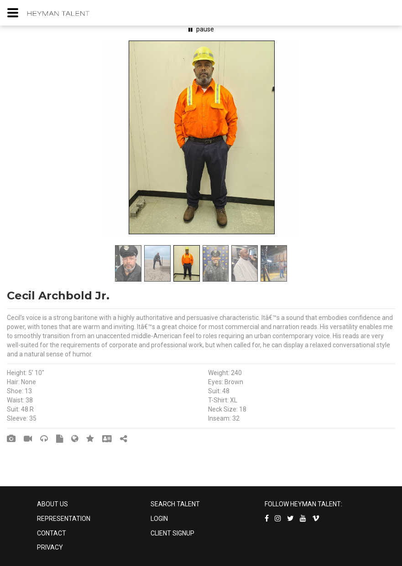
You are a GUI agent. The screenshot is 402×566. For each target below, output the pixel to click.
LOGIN (159, 518)
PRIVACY (50, 547)
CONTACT (51, 533)
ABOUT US (52, 504)
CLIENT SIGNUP (172, 533)
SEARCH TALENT (175, 504)
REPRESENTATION (63, 518)
